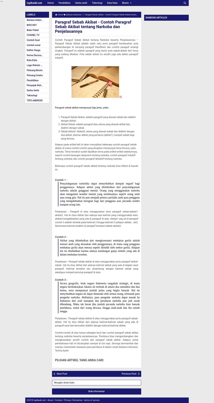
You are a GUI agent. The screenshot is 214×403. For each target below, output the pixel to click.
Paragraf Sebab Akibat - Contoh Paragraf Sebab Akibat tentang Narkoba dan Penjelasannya (93, 27)
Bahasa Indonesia (36, 20)
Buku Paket (33, 30)
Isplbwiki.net (34, 2)
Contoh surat (33, 45)
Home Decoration (36, 55)
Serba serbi (81, 2)
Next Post (62, 373)
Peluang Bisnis (35, 70)
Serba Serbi (33, 90)
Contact (58, 400)
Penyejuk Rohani (35, 85)
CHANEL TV (33, 35)
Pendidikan (64, 2)
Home (50, 2)
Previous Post (129, 373)
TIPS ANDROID (35, 100)
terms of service (92, 400)
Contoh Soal (33, 40)
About (50, 400)
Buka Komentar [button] (96, 391)
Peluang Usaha (35, 75)
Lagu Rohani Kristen (37, 65)
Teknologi (97, 2)
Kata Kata (112, 2)
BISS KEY (32, 25)
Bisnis (127, 3)
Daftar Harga (33, 50)
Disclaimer (77, 400)
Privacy (67, 400)
